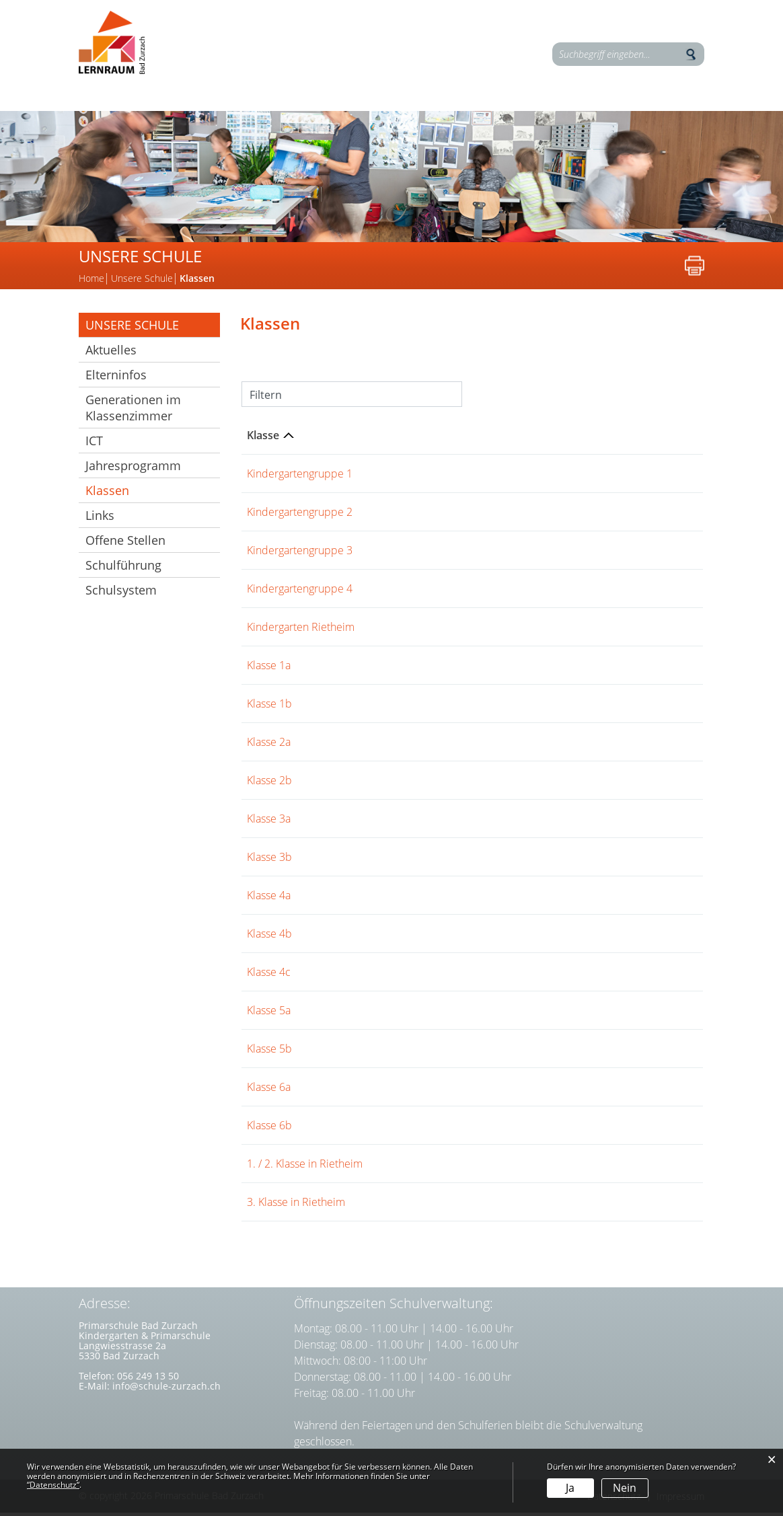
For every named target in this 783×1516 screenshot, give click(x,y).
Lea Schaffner (420, 591)
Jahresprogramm (133, 469)
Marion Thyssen (495, 591)
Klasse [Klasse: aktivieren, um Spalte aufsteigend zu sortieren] (263, 438)
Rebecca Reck (496, 821)
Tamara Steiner (504, 553)
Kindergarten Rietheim (301, 630)
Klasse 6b (269, 1128)
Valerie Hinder (490, 515)
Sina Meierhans (424, 706)
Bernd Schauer (423, 1013)
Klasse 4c (269, 975)
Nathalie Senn (421, 1128)
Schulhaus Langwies (616, 476)
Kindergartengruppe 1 (299, 476)
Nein (624, 1487)
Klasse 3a (269, 821)
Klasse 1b (269, 706)
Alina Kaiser (415, 783)
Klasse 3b (269, 860)
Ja (570, 1487)
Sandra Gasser (422, 821)
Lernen (122, 109)
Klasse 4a (269, 898)
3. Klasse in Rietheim (296, 1205)
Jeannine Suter (500, 476)
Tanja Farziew (419, 515)
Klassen (142, 494)
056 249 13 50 (148, 1379)
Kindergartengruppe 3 (299, 553)
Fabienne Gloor (504, 975)
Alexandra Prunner (433, 860)
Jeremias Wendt (425, 668)
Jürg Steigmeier (424, 476)
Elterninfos (604, 109)
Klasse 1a (269, 668)
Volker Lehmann (426, 1090)
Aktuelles (111, 353)
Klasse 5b (269, 1052)
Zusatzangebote (371, 109)
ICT (94, 444)
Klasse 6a (269, 1090)
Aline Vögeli (485, 630)
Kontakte (494, 109)
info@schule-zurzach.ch (166, 1389)
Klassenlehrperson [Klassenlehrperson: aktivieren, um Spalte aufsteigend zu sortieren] (436, 438)
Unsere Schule (231, 109)
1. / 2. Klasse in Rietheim (305, 1167)
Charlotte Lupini (426, 553)
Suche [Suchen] (690, 55)
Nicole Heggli (420, 630)
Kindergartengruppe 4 (299, 591)
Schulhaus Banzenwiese (626, 630)
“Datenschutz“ (53, 1484)
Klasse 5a (269, 1013)
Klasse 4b (269, 937)
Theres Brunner (425, 1167)
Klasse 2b (269, 783)
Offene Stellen (125, 543)
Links (99, 518)
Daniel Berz (415, 937)
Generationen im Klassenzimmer (133, 411)
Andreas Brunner (429, 1205)
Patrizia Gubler (423, 1052)
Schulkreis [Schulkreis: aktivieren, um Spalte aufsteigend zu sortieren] (595, 438)
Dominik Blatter (425, 975)
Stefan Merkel (421, 898)
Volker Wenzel (422, 745)
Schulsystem (121, 593)
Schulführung (123, 568)
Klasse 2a (269, 745)
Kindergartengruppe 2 (299, 515)
